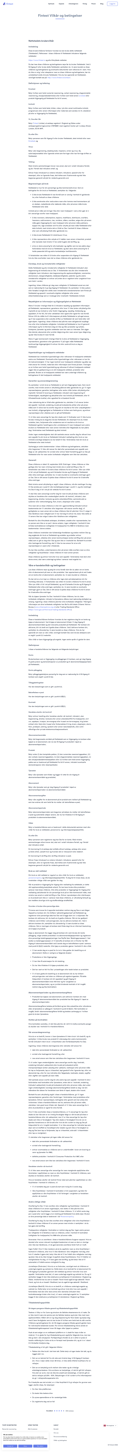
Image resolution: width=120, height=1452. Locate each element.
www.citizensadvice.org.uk (45, 607)
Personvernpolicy (67, 1216)
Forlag (85, 4)
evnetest (82, 96)
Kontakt (56, 1429)
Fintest (35, 123)
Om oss (56, 1433)
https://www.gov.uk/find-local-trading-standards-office (50, 610)
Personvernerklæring (61, 1436)
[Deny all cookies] (25, 1446)
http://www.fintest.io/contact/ (59, 77)
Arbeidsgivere (73, 4)
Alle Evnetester (33, 1429)
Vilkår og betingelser (61, 1440)
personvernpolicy (35, 878)
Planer (93, 4)
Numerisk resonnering (9, 1429)
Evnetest (31, 141)
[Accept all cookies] (10, 1446)
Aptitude (51, 4)
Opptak (61, 4)
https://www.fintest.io (36, 60)
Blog (101, 4)
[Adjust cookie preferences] (40, 1446)
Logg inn (112, 4)
